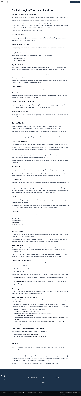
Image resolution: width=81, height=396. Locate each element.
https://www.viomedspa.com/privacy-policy (28, 97)
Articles (43, 382)
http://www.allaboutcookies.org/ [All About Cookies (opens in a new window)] (30, 334)
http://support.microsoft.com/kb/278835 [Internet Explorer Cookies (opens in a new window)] (24, 315)
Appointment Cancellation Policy (19, 392)
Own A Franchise (50, 1)
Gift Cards (40, 392)
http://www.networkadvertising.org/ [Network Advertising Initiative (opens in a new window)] (38, 336)
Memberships (45, 380)
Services (31, 1)
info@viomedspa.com (22, 58)
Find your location (75, 1)
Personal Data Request (32, 392)
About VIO (57, 380)
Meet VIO (36, 1)
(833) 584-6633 (21, 61)
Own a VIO (30, 380)
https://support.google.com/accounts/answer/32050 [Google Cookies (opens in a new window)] (26, 311)
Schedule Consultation (33, 377)
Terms (10, 392)
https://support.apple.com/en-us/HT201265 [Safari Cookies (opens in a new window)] (54, 321)
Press (43, 385)
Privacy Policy (3, 392)
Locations (26, 1)
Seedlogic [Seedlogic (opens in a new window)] (65, 394)
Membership (42, 1)
